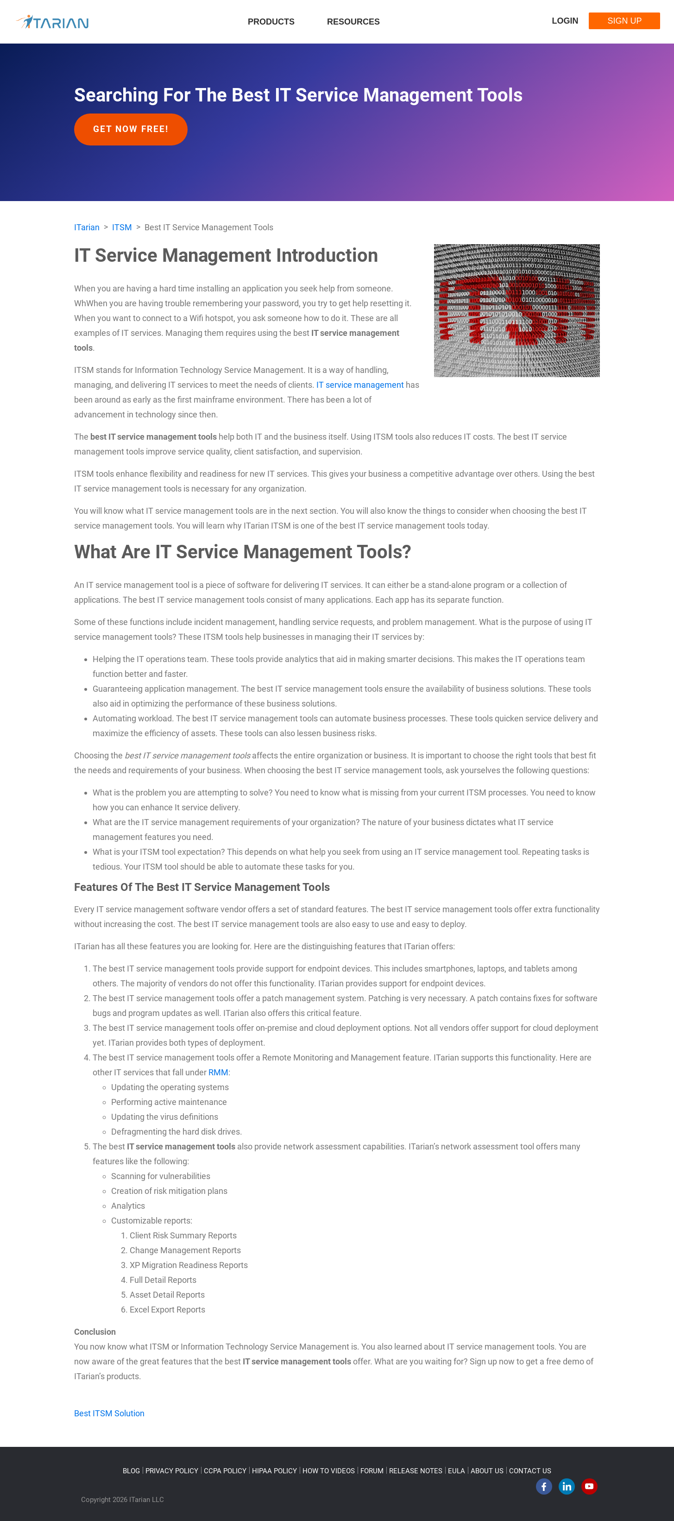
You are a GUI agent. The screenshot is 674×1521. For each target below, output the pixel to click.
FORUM (372, 1471)
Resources (353, 21)
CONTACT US (530, 1471)
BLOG (131, 1471)
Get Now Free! (131, 129)
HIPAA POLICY (274, 1471)
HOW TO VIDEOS (328, 1471)
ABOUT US (487, 1471)
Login (565, 20)
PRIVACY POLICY (171, 1471)
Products (271, 21)
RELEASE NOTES (415, 1471)
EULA (456, 1471)
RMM (218, 1072)
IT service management (360, 385)
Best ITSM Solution (109, 1413)
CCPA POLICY (225, 1471)
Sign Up (624, 20)
